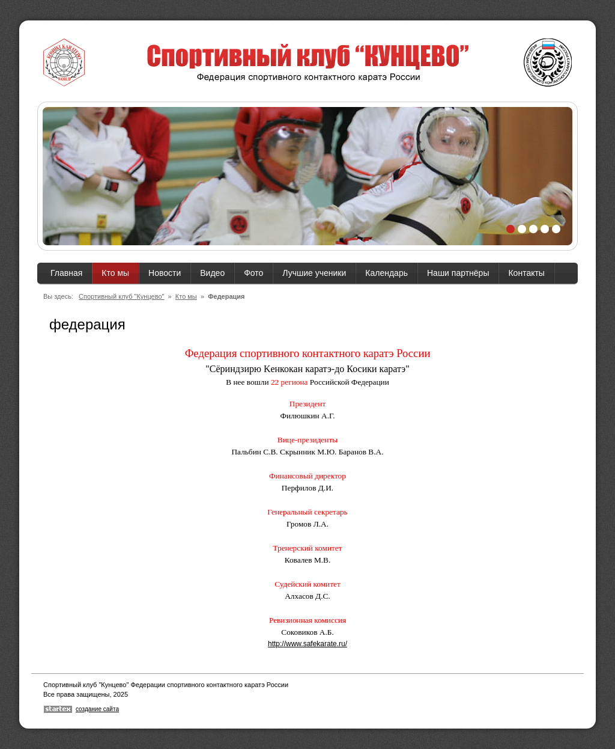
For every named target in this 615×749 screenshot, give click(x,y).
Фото (253, 273)
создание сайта (97, 709)
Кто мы (115, 273)
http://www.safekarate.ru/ (307, 644)
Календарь (386, 273)
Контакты (526, 273)
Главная (66, 273)
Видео (212, 273)
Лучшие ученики (314, 273)
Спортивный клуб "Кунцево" (121, 296)
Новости (164, 273)
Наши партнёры (458, 273)
